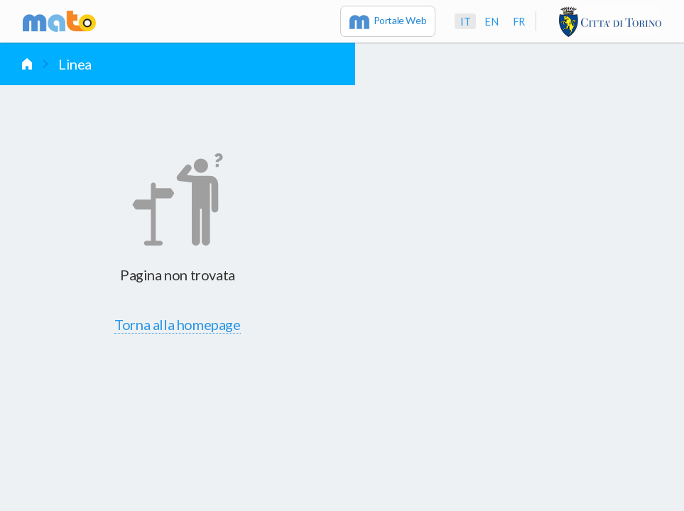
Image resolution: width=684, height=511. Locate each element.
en (491, 21)
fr (519, 21)
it (465, 21)
